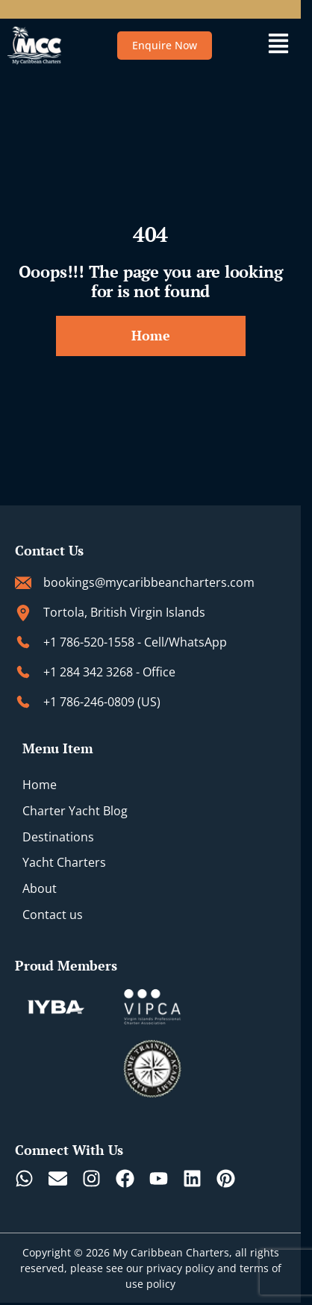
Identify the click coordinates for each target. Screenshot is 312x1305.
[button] (278, 45)
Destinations (58, 837)
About (39, 888)
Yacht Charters (64, 862)
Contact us (52, 914)
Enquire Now (164, 45)
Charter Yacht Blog (75, 811)
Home (39, 784)
